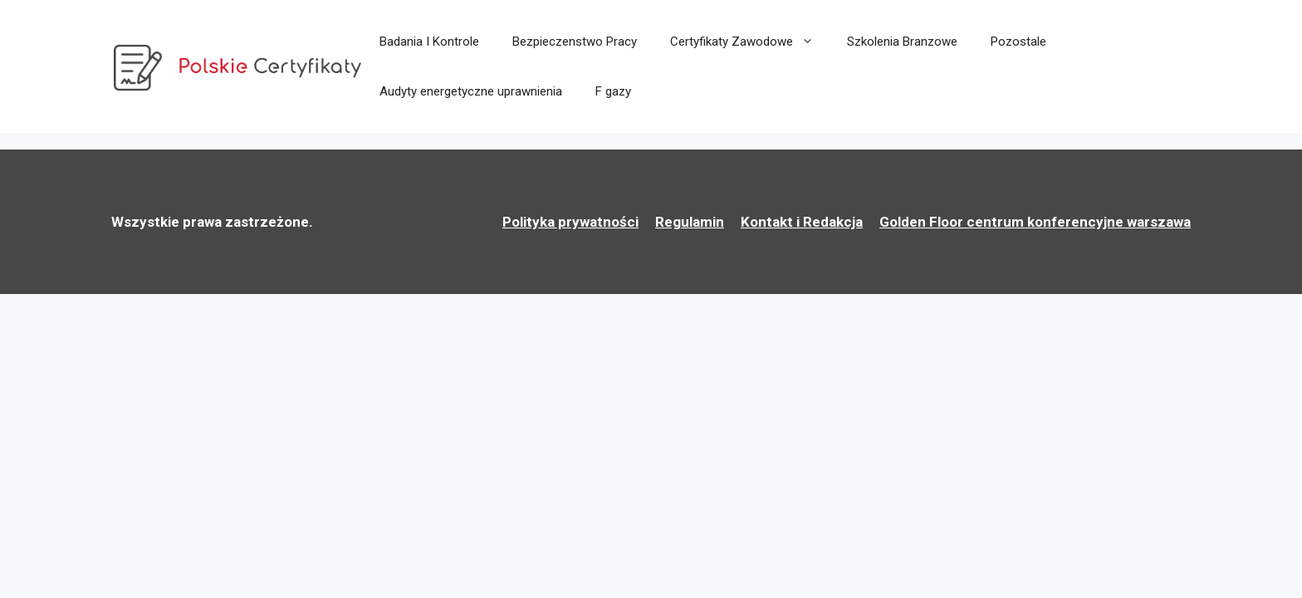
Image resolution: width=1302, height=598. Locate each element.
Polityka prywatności (570, 221)
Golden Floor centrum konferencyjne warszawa (1035, 221)
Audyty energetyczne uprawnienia (470, 91)
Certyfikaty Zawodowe (750, 41)
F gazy (613, 91)
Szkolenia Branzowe (902, 41)
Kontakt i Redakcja (802, 221)
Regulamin (689, 221)
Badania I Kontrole (429, 41)
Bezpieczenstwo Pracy (574, 41)
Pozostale (1018, 41)
